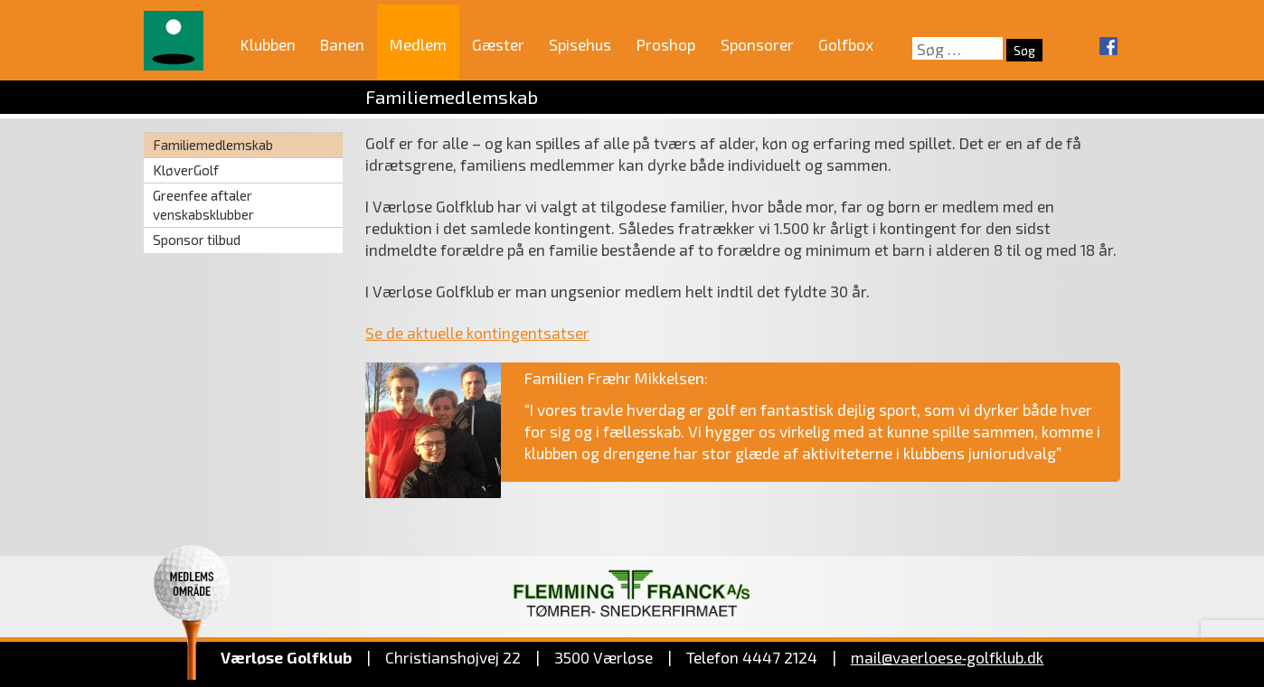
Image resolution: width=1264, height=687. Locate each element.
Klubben (268, 44)
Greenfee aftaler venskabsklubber (203, 204)
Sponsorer (757, 44)
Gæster (498, 44)
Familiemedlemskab (213, 144)
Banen (342, 44)
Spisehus (580, 44)
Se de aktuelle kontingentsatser (477, 333)
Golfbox (845, 44)
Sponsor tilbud (197, 239)
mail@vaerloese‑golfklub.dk (947, 657)
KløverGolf (186, 170)
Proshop (666, 44)
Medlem (418, 44)
